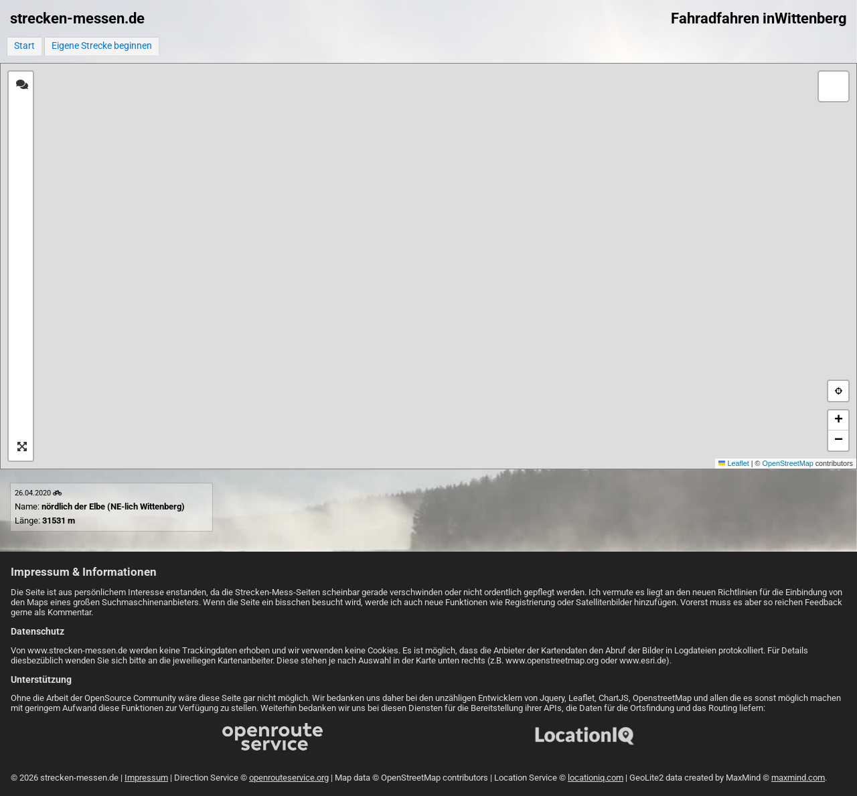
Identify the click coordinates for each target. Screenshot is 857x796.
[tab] (22, 85)
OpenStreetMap (788, 463)
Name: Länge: (100, 507)
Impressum (146, 778)
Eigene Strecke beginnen (102, 46)
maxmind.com (798, 778)
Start (24, 46)
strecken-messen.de (77, 18)
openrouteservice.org (289, 778)
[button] (833, 86)
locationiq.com (595, 778)
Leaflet (733, 463)
